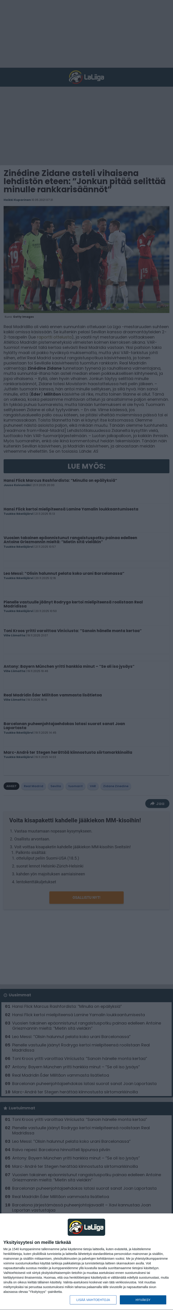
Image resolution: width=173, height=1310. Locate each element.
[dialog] (86, 1262)
